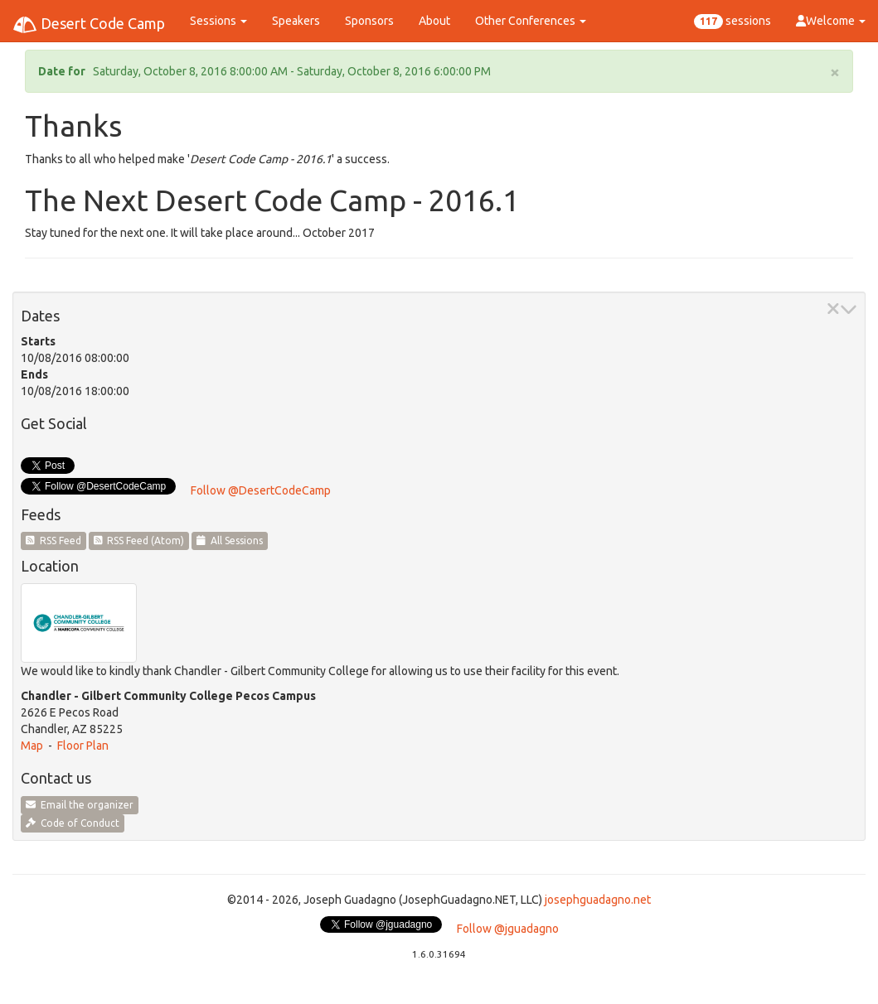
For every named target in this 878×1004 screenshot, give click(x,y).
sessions (732, 21)
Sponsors (369, 20)
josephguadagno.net (598, 899)
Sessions (218, 20)
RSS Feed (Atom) (139, 540)
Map (32, 745)
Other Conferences (530, 20)
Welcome (831, 20)
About (434, 20)
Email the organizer (79, 804)
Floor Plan (83, 745)
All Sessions (229, 540)
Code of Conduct (72, 823)
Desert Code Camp (88, 24)
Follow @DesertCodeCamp (261, 490)
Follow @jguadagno (508, 928)
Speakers (296, 20)
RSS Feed (53, 540)
